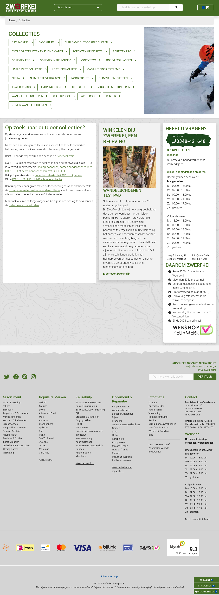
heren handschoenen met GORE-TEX (44, 171)
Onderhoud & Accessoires (16, 445)
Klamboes (81, 456)
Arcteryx (43, 420)
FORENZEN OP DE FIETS (88, 51)
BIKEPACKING (20, 42)
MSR (41, 416)
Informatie (156, 397)
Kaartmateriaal (84, 442)
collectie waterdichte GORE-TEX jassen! (58, 175)
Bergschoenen (10, 424)
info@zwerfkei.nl (201, 255)
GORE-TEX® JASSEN (119, 60)
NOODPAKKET (80, 78)
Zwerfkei (43, 442)
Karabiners (118, 438)
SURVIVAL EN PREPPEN (113, 78)
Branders (117, 421)
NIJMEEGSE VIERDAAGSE (45, 78)
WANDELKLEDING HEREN (27, 96)
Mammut (44, 449)
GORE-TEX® (88, 60)
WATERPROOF (62, 96)
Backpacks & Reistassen (88, 402)
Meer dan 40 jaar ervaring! (188, 279)
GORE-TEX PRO (122, 51)
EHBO (79, 424)
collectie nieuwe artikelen (24, 205)
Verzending (154, 413)
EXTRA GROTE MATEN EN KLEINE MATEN (37, 51)
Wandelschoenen (12, 416)
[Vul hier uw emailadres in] (171, 376)
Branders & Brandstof (87, 416)
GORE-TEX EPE (21, 60)
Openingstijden (156, 406)
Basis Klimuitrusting (86, 406)
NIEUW (16, 78)
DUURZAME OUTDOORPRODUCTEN (86, 42)
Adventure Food (47, 413)
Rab (41, 431)
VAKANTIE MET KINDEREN (114, 87)
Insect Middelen (11, 442)
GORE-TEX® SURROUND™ (55, 60)
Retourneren (155, 409)
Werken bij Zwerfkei (159, 431)
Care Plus (44, 452)
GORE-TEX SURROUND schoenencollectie (37, 179)
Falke (42, 434)
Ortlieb (42, 445)
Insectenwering (84, 438)
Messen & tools (120, 446)
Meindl (42, 402)
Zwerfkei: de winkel (158, 427)
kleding (41, 167)
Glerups (43, 406)
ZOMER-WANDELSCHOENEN (29, 105)
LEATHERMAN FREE (64, 69)
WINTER (111, 96)
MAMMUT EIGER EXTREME (103, 69)
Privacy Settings (109, 576)
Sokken (6, 406)
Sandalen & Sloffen (13, 438)
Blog (151, 434)
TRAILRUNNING (21, 87)
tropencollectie (65, 156)
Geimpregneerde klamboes (126, 424)
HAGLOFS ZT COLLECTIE (27, 69)
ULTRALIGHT (80, 87)
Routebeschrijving (158, 416)
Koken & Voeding (12, 402)
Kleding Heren (10, 434)
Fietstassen (82, 427)
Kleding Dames (10, 449)
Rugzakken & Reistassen (16, 413)
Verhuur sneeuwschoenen (162, 424)
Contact (153, 402)
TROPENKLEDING (51, 87)
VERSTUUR (205, 376)
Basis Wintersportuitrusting (90, 409)
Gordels (116, 428)
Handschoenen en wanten (89, 431)
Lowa (42, 409)
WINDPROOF (88, 96)
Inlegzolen (81, 434)
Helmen (116, 435)
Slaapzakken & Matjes (14, 427)
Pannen (116, 453)
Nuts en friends (120, 449)
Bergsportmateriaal (122, 413)
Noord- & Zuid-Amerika (15, 420)
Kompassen (118, 442)
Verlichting (8, 452)
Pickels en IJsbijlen (122, 456)
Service (152, 420)
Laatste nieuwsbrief (159, 444)
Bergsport (8, 409)
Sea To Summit (47, 438)
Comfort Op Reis (11, 431)
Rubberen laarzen (121, 460)
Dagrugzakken (83, 420)
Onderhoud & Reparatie (122, 399)
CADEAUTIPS (46, 42)
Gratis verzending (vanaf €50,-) (190, 292)
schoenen (53, 167)
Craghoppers (46, 424)
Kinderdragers (83, 452)
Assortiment (78, 7)
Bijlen (78, 413)
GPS (114, 431)
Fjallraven (44, 427)
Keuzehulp (84, 397)
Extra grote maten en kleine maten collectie (34, 190)
